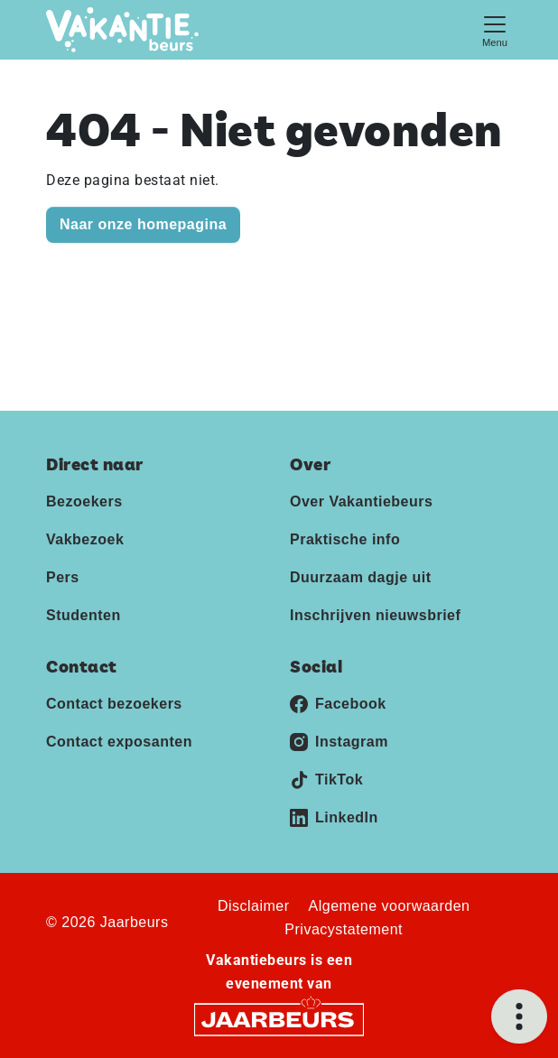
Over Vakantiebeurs (361, 501)
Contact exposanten (119, 741)
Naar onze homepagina (143, 224)
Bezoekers (84, 501)
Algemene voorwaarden (389, 906)
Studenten (83, 615)
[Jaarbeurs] (279, 1018)
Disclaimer (254, 906)
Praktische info (345, 539)
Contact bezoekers (114, 703)
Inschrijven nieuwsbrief (375, 615)
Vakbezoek (85, 539)
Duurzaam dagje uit (361, 577)
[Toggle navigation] (495, 29)
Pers (62, 577)
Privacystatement (343, 929)
